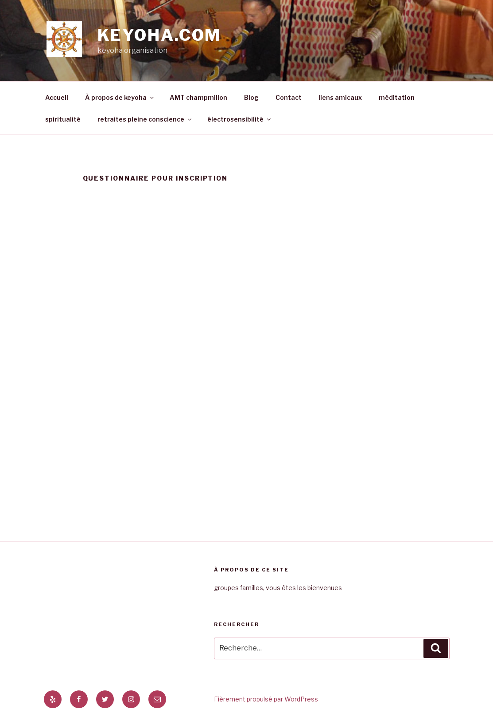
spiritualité (63, 119)
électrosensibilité (239, 119)
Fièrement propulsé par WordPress (266, 699)
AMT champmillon (198, 97)
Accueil (56, 97)
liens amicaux (340, 97)
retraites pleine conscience (145, 119)
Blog (251, 97)
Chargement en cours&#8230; (247, 353)
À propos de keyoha (120, 97)
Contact (289, 97)
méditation (397, 97)
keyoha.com (159, 35)
